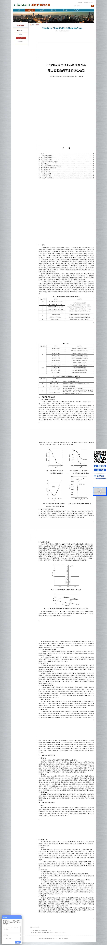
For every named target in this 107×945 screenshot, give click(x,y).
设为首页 (80, 2)
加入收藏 (86, 2)
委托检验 (65, 10)
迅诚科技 (66, 938)
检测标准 (53, 10)
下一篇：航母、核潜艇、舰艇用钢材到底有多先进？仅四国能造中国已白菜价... (48, 932)
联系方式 (76, 10)
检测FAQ (20, 34)
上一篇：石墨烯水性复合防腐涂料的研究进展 (41, 930)
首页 (19, 10)
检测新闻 (30, 10)
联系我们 (91, 2)
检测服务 (42, 10)
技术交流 (20, 38)
